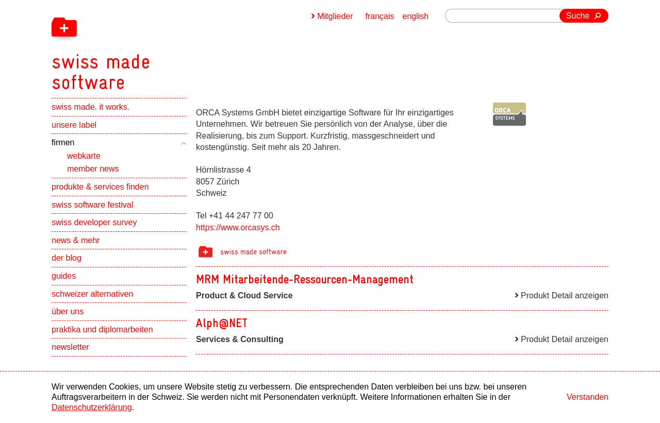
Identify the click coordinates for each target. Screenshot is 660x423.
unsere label (74, 125)
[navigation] (155, 46)
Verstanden (587, 397)
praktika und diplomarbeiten (102, 329)
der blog (66, 257)
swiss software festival (92, 204)
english (416, 16)
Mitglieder (335, 16)
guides (64, 276)
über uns (68, 311)
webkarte (84, 155)
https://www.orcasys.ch (238, 227)
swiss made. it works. (90, 107)
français (380, 16)
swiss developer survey (94, 222)
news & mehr (76, 240)
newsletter (70, 347)
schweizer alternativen (92, 294)
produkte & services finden (100, 186)
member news (93, 168)
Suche (577, 15)
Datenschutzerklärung (92, 407)
